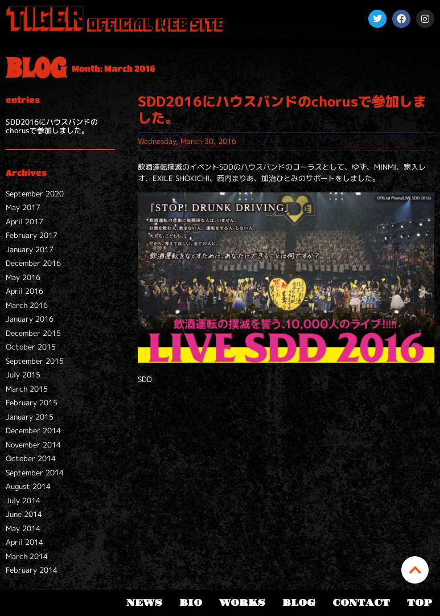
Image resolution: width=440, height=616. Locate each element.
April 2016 (24, 291)
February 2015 (31, 402)
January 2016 (30, 319)
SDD (145, 379)
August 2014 (28, 486)
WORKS (242, 603)
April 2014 (24, 542)
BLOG (298, 603)
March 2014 (27, 556)
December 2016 (33, 263)
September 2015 (35, 361)
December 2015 (33, 333)
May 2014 (23, 528)
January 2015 (30, 417)
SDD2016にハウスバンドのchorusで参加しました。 (52, 126)
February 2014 (31, 570)
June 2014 (24, 514)
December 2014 (33, 430)
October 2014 (31, 458)
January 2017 (30, 249)
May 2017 (23, 207)
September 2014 (35, 472)
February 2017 (31, 235)
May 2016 (23, 277)
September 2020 (35, 193)
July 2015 (23, 374)
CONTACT (361, 603)
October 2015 (31, 347)
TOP (419, 603)
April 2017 (24, 221)
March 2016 (27, 305)
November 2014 (33, 445)
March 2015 (27, 389)
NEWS (144, 603)
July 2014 (23, 500)
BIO (190, 603)
